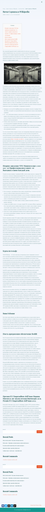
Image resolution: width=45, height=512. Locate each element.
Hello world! (15, 459)
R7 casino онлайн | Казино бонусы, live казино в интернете (13, 445)
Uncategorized (17, 14)
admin (4, 14)
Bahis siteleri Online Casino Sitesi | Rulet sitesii (11, 448)
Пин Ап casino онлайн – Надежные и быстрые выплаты (13, 440)
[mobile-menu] (41, 2)
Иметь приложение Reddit (11, 39)
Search (4, 429)
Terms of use (32, 505)
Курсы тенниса (8, 37)
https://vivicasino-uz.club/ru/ (17, 139)
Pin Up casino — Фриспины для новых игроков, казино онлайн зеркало (16, 443)
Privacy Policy (39, 505)
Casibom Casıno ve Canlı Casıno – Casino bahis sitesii (12, 450)
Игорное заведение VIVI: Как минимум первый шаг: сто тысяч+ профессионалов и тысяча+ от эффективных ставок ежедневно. (12, 32)
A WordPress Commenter (7, 459)
